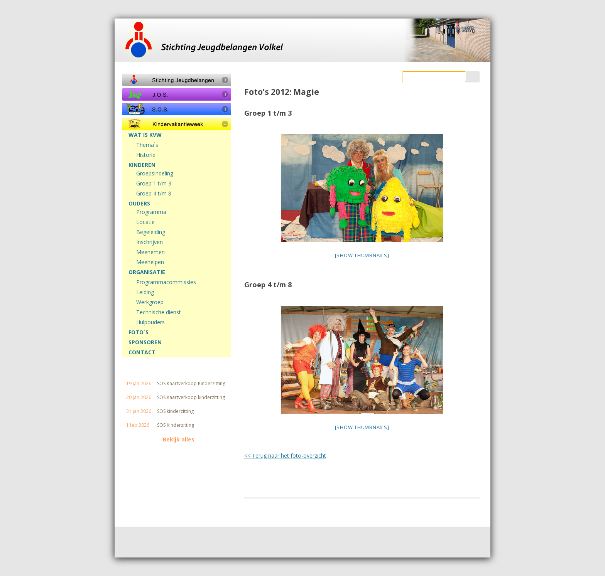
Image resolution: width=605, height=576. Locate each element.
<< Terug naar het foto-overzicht (285, 455)
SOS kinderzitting (175, 411)
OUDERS (139, 203)
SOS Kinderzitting (175, 425)
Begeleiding (150, 232)
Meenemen (150, 252)
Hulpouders (150, 322)
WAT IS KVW (145, 135)
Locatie (145, 222)
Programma (151, 212)
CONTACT (141, 352)
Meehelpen (150, 262)
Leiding (145, 292)
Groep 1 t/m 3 (153, 183)
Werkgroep (150, 302)
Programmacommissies (166, 282)
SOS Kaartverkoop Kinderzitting (191, 383)
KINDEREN (141, 165)
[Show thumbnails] (362, 255)
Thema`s (147, 145)
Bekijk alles (178, 439)
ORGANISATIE (146, 272)
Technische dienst (158, 312)
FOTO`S (138, 332)
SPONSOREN (145, 342)
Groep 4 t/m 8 (153, 193)
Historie (145, 155)
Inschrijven (149, 242)
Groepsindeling (154, 173)
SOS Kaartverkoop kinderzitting (191, 397)
